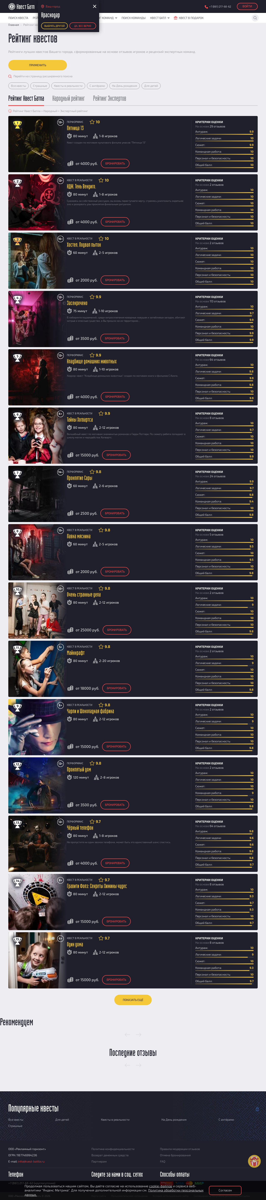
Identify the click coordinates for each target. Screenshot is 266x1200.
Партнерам (99, 1161)
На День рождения (124, 85)
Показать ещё (133, 1000)
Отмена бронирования (175, 1155)
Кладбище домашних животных (92, 361)
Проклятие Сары (79, 478)
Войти (247, 6)
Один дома (75, 944)
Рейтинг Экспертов (109, 99)
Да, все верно (82, 25)
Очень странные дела (84, 594)
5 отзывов (216, 534)
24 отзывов (217, 476)
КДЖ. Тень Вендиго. (81, 186)
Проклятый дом (79, 769)
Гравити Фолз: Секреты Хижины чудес (97, 886)
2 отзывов (217, 184)
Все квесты (18, 85)
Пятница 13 (75, 128)
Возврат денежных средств (110, 1155)
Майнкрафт (76, 653)
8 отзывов (217, 418)
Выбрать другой (54, 25)
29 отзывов (217, 126)
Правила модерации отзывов (180, 1149)
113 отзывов (218, 301)
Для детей (151, 85)
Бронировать (115, 163)
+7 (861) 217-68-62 (220, 6)
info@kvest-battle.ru (31, 1161)
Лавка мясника (79, 536)
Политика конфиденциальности (112, 1149)
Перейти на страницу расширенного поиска (43, 76)
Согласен (225, 1190)
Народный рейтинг (68, 99)
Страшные (40, 85)
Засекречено (77, 303)
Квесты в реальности (68, 85)
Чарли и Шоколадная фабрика (90, 711)
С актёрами (97, 85)
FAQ (162, 1161)
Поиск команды (134, 18)
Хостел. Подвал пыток (84, 245)
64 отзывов (217, 359)
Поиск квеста (18, 18)
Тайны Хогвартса (80, 419)
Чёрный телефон (80, 828)
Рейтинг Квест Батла (26, 99)
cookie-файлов (160, 1186)
